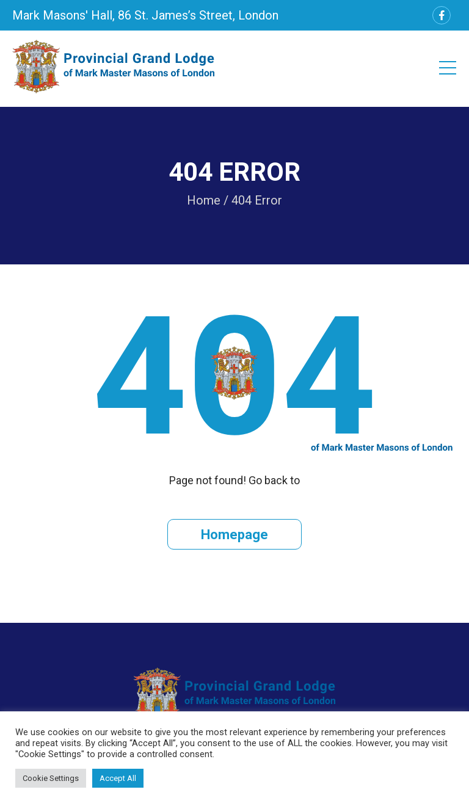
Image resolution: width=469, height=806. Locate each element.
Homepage (234, 534)
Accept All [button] (118, 778)
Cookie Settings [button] (51, 778)
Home (203, 200)
